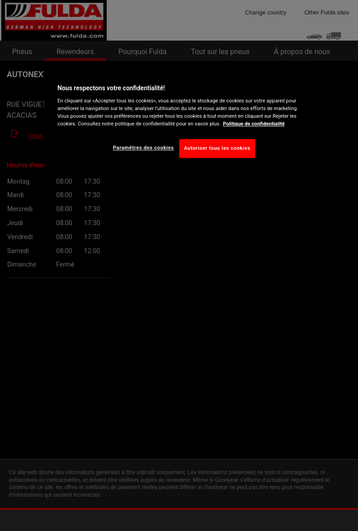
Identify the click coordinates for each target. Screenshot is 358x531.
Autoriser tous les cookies (217, 148)
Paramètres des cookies (143, 148)
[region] (179, 119)
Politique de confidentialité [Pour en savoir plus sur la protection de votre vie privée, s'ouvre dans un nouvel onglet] (254, 124)
